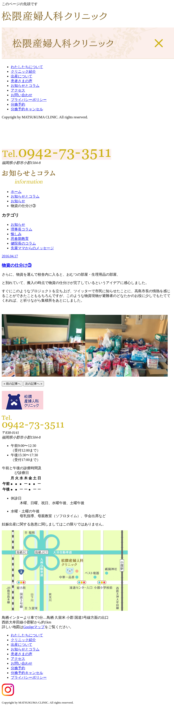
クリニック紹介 (23, 71)
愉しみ (16, 234)
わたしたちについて (27, 67)
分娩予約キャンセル (27, 109)
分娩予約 (18, 104)
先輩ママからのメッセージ (32, 248)
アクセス (18, 90)
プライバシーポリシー (29, 100)
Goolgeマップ (34, 627)
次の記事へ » (33, 383)
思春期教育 (20, 239)
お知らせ (18, 201)
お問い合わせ (21, 95)
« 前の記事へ (12, 383)
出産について (21, 76)
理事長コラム (21, 229)
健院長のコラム (23, 243)
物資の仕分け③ (17, 265)
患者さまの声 (21, 81)
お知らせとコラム (25, 85)
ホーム (16, 192)
